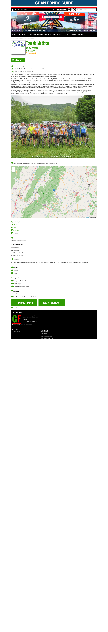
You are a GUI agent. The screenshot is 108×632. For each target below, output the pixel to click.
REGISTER (24, 10)
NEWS (14, 34)
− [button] (13, 171)
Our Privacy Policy (16, 331)
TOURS (66, 34)
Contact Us (14, 328)
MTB (49, 34)
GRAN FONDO (32, 34)
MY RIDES (17, 10)
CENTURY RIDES (58, 34)
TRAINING (73, 34)
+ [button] (13, 168)
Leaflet (87, 217)
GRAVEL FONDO (42, 34)
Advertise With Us (16, 330)
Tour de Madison (31, 38)
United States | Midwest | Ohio (18, 38)
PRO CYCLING (22, 34)
